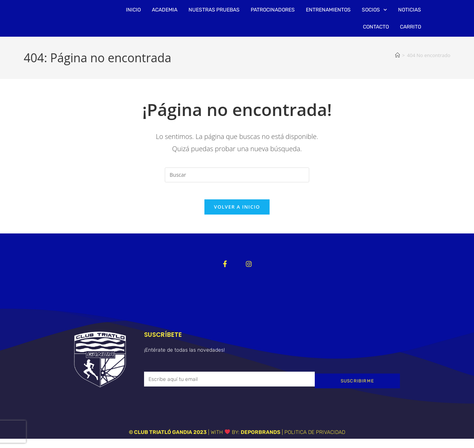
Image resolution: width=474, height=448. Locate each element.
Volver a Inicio (237, 212)
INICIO (133, 10)
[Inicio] (397, 55)
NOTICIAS (409, 10)
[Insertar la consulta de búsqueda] (237, 174)
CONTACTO (376, 27)
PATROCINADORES (273, 10)
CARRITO (410, 27)
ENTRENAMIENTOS (328, 10)
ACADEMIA (164, 10)
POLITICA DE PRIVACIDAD (314, 441)
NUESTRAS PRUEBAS (214, 10)
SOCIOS (374, 10)
